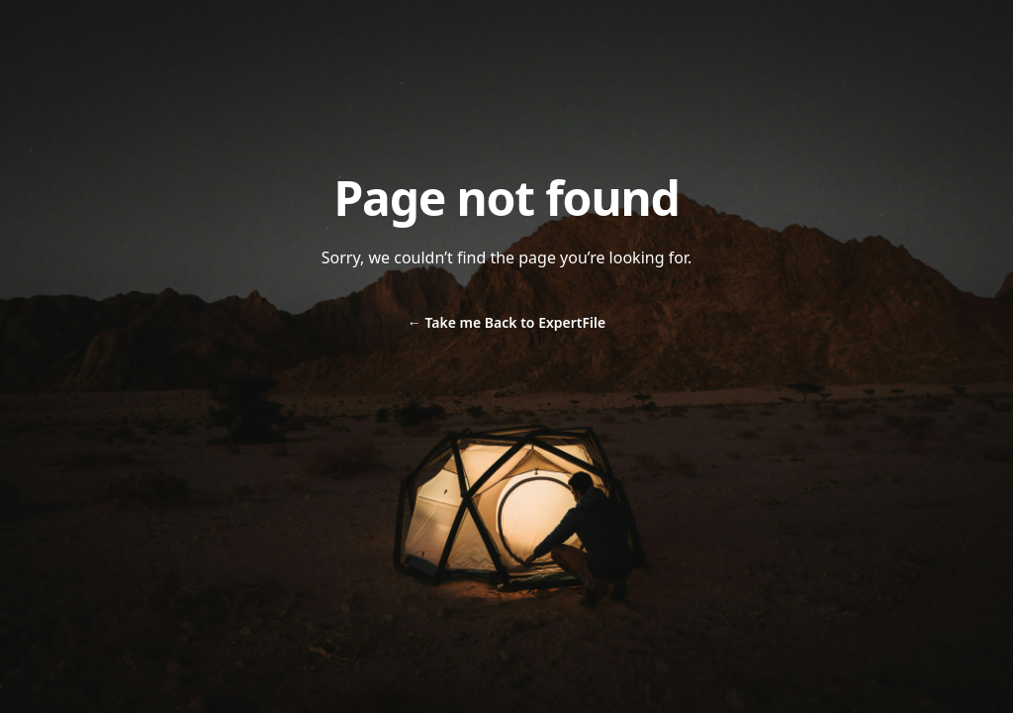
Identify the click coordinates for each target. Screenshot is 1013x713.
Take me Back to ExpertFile (506, 322)
